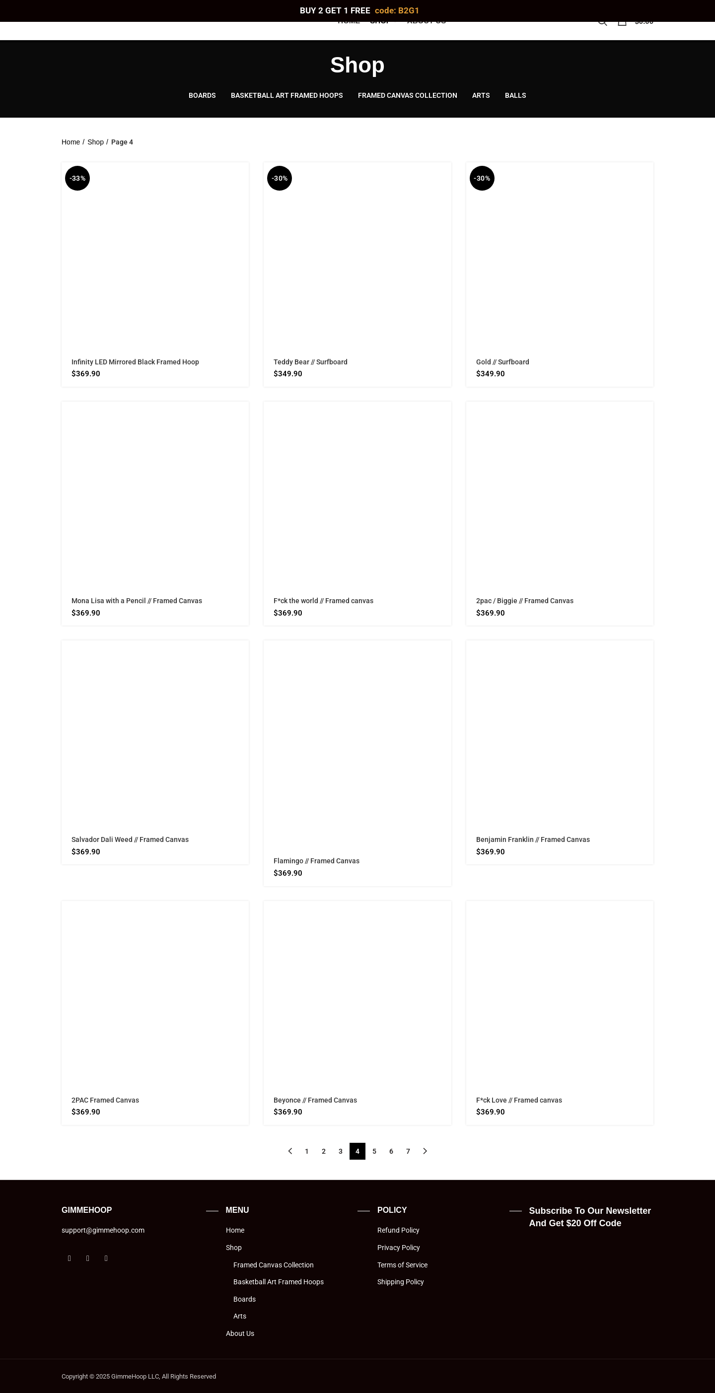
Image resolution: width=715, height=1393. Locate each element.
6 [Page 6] (391, 1151)
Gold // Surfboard (502, 362)
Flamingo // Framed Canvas (316, 861)
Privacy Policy (398, 1248)
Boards (244, 1299)
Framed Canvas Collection (273, 1265)
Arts (239, 1316)
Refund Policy (398, 1230)
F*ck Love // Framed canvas (519, 1100)
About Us (240, 1333)
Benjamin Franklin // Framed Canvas (533, 839)
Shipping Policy (400, 1282)
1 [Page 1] (307, 1151)
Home (71, 142)
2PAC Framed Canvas (105, 1100)
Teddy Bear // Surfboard (311, 362)
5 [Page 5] (374, 1151)
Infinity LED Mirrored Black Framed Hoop (135, 362)
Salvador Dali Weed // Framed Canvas (130, 839)
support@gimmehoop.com (103, 1230)
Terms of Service (402, 1265)
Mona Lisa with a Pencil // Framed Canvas (137, 601)
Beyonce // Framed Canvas (315, 1100)
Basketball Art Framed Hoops (278, 1282)
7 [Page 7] (408, 1151)
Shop (95, 142)
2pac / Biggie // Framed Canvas (524, 601)
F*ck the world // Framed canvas (323, 601)
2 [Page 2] (324, 1151)
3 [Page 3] (341, 1151)
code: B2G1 (397, 10)
